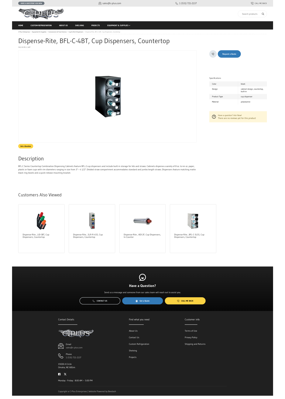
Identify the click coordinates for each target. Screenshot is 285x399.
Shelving (79, 25)
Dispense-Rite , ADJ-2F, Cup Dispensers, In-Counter (142, 235)
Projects (95, 25)
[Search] (252, 13)
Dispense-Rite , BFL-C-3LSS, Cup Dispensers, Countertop (189, 235)
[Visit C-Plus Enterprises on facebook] (59, 374)
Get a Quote (142, 301)
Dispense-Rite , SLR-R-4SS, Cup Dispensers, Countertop (88, 235)
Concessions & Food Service (57, 32)
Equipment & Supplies (119, 25)
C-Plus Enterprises (24, 32)
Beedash (112, 391)
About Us (63, 25)
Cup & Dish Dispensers (76, 32)
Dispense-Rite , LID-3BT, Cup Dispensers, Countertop (36, 235)
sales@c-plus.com (74, 347)
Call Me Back (185, 301)
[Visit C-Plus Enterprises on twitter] (65, 374)
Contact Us (100, 301)
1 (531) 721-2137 (73, 357)
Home (20, 25)
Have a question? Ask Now (31, 3)
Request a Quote (229, 54)
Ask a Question (25, 146)
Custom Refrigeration (41, 25)
